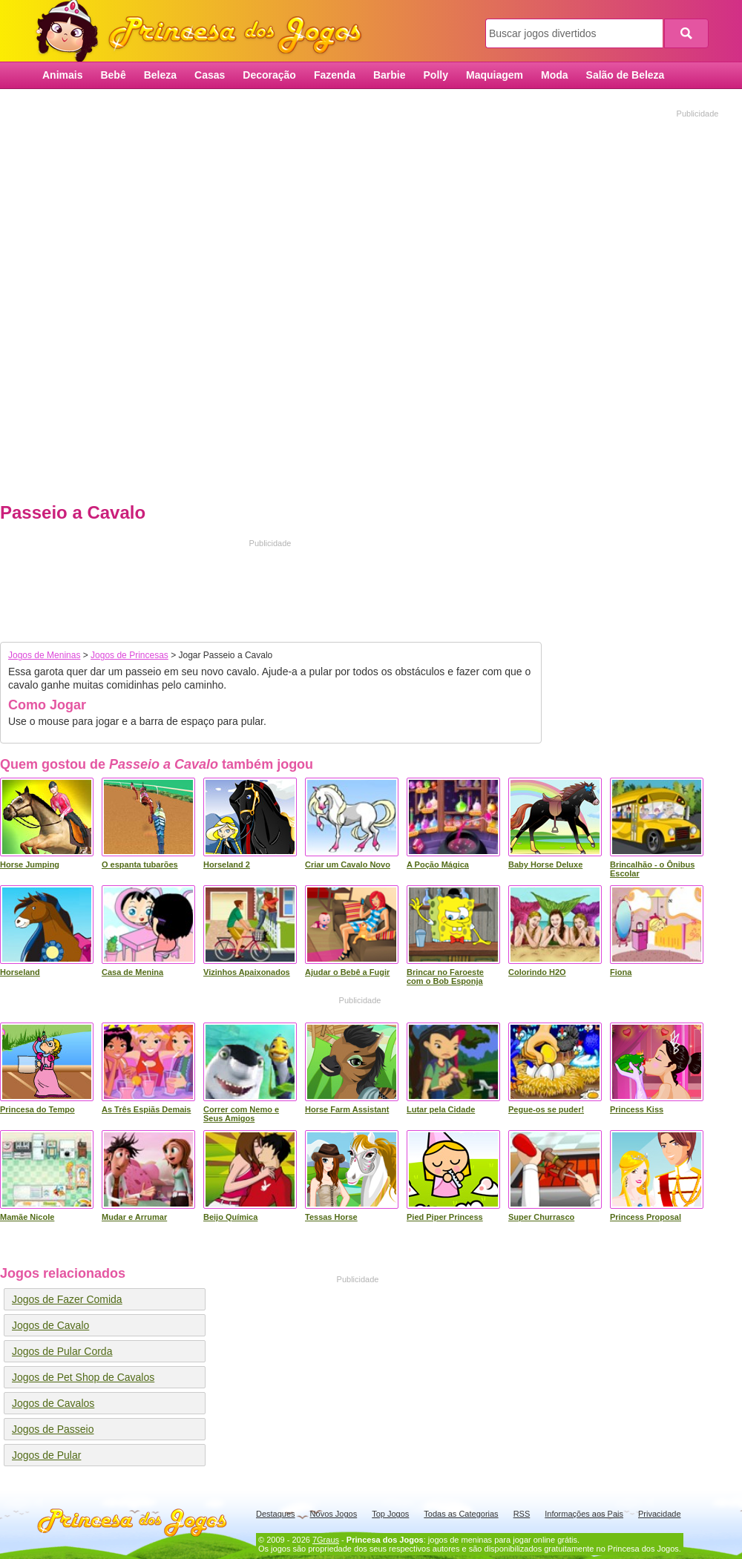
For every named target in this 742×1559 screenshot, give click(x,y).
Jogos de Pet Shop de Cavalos (83, 1377)
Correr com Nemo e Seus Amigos (241, 1114)
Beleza (160, 75)
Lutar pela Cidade (441, 1109)
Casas (209, 75)
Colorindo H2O (537, 972)
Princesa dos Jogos (204, 31)
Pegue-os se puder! (546, 1109)
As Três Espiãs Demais (146, 1109)
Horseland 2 (226, 864)
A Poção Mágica (438, 864)
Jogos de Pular (46, 1455)
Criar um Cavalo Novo (347, 864)
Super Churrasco (541, 1216)
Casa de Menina (132, 972)
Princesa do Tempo (37, 1109)
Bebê (112, 75)
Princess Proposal (645, 1216)
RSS (522, 1513)
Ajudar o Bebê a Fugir (347, 972)
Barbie (389, 75)
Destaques (275, 1513)
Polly (436, 75)
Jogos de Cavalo (50, 1325)
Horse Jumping (29, 864)
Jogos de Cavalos (53, 1403)
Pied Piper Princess (445, 1216)
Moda (554, 75)
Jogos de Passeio (53, 1429)
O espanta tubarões (140, 864)
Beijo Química (230, 1216)
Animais (62, 75)
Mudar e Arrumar (134, 1216)
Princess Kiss (636, 1109)
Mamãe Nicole (27, 1216)
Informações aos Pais (584, 1513)
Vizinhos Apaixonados (246, 972)
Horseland (20, 972)
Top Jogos (390, 1513)
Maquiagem (494, 75)
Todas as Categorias (461, 1513)
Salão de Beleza (625, 75)
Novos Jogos (334, 1513)
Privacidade (659, 1513)
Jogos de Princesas (129, 655)
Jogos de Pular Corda (62, 1351)
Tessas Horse (331, 1216)
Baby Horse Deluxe (545, 864)
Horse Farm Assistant (347, 1109)
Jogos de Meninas (44, 655)
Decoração (269, 75)
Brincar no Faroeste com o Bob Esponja (445, 976)
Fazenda (334, 75)
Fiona (620, 972)
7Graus (325, 1539)
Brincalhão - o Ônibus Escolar (652, 869)
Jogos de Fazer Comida (67, 1299)
